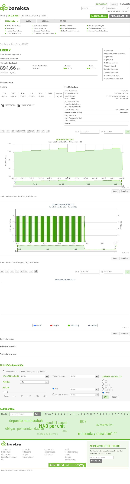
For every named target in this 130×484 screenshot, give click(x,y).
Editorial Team (6, 454)
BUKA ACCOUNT (101, 4)
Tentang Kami (6, 449)
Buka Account (48, 454)
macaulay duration (94, 433)
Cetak (115, 191)
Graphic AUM (108, 60)
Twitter (67, 454)
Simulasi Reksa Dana (42, 31)
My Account (124, 4)
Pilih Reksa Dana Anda (97, 28)
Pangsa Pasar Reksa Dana (98, 31)
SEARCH (4, 414)
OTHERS (63, 21)
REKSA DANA (10, 21)
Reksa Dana (15, 44)
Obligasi (25, 454)
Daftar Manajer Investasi (70, 31)
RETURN (6, 387)
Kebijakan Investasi (111, 69)
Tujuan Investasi (110, 66)
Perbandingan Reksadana (113, 78)
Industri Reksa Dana (14, 31)
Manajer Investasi (59, 376)
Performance (108, 50)
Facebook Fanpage (72, 452)
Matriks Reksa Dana (68, 28)
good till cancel (56, 423)
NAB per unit (52, 426)
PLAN (43, 16)
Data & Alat (4, 44)
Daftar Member (49, 449)
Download (124, 191)
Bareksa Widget (70, 460)
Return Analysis (40, 28)
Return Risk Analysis (96, 26)
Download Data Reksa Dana (44, 33)
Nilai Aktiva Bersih (41, 26)
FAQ (2, 460)
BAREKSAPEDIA (7, 409)
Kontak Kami (6, 452)
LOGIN (114, 4)
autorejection (104, 424)
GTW (64, 431)
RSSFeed (68, 457)
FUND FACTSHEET (25, 105)
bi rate (113, 432)
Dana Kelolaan (66, 26)
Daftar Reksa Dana (13, 26)
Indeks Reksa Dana (14, 33)
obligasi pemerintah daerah (24, 428)
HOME (2, 16)
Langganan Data (50, 452)
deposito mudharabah (26, 421)
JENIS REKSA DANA (11, 376)
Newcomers (11, 28)
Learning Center (28, 457)
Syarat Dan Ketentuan (9, 457)
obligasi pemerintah (47, 434)
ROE (83, 422)
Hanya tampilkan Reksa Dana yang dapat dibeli (26, 371)
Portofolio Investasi (111, 72)
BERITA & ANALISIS (30, 16)
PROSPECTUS (8, 105)
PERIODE (6, 382)
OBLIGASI (45, 21)
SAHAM (28, 21)
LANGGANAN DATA (99, 16)
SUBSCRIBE (96, 461)
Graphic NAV (108, 57)
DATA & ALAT (14, 16)
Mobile (67, 449)
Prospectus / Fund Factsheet (114, 54)
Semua (107, 392)
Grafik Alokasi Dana (111, 63)
